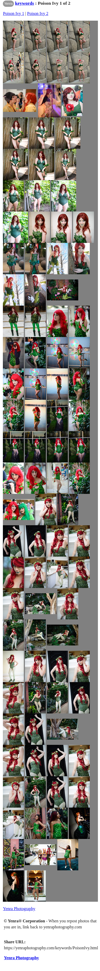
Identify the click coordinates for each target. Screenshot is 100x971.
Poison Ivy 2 (37, 13)
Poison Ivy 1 (13, 13)
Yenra (8, 3)
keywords (24, 3)
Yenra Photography (19, 908)
